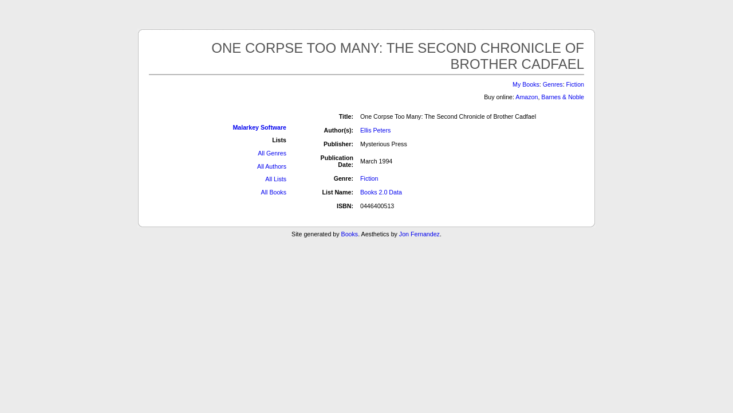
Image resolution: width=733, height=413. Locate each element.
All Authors (271, 166)
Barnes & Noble (562, 96)
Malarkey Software (259, 127)
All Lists (275, 179)
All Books (273, 192)
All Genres (272, 153)
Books (349, 234)
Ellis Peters (375, 130)
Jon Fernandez (419, 234)
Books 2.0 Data (381, 192)
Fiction (575, 84)
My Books (526, 84)
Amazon (526, 96)
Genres (553, 84)
